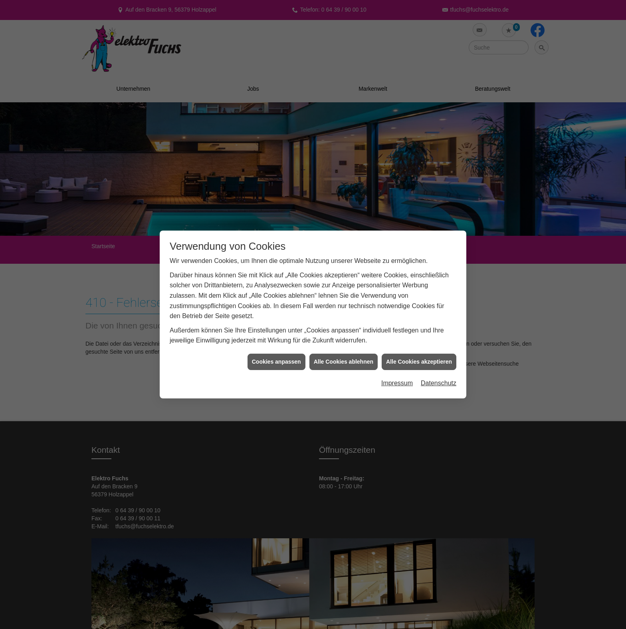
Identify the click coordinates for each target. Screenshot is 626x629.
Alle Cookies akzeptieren (419, 334)
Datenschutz (438, 356)
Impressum (397, 356)
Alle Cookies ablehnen (343, 334)
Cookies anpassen (276, 334)
